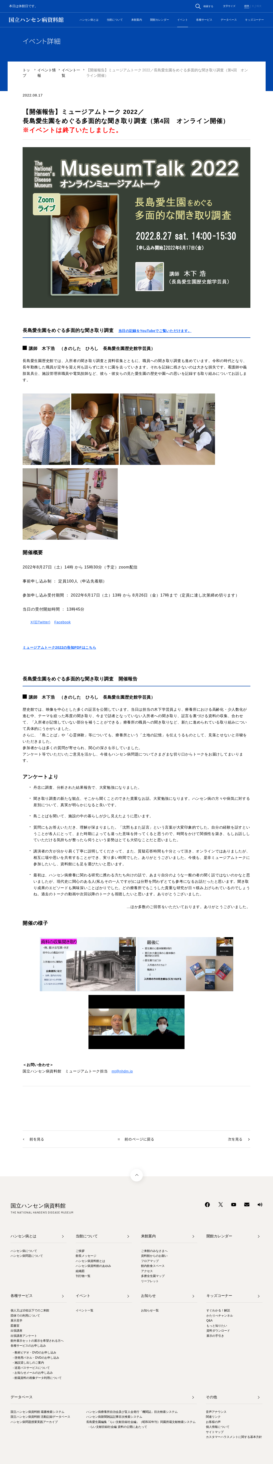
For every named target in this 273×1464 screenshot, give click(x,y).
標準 (246, 6)
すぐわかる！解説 (218, 1311)
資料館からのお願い (154, 1256)
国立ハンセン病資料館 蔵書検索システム (37, 1412)
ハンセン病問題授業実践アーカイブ (34, 1422)
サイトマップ (215, 1432)
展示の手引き (215, 1336)
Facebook (64, 622)
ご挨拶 (80, 1251)
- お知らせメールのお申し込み (33, 1373)
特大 (259, 6)
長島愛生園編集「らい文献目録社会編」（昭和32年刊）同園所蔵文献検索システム (141, 1422)
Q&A (209, 1321)
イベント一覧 (71, 73)
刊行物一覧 (83, 1276)
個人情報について (218, 1427)
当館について (115, 19)
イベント (182, 19)
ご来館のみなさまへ (154, 1251)
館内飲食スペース (153, 1266)
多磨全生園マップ (153, 1276)
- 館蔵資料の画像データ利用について (37, 1378)
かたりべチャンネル (219, 1316)
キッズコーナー (254, 19)
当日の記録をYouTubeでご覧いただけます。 (157, 331)
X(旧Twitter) (41, 622)
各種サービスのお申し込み (28, 1346)
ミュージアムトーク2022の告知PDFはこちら (62, 647)
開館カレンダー (159, 19)
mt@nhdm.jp (123, 1071)
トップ (26, 73)
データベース (229, 19)
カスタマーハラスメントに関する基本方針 (234, 1437)
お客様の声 (213, 1422)
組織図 (80, 1271)
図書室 (15, 1326)
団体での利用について (25, 1316)
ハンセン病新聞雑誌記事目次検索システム (114, 1417)
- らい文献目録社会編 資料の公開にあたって (117, 1427)
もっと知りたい (216, 1326)
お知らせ (148, 1296)
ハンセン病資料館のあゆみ (93, 1266)
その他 (211, 1397)
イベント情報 (46, 73)
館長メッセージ (86, 1256)
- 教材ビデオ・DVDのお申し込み (34, 1353)
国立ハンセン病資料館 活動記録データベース (40, 1417)
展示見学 (16, 1321)
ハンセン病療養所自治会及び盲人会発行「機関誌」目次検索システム (132, 1412)
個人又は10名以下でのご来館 (30, 1311)
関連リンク (213, 1417)
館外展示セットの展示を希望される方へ (37, 1341)
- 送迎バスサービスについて (31, 1368)
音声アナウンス (216, 1412)
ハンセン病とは (89, 19)
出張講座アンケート (24, 1336)
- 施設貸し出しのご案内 (28, 1363)
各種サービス (204, 19)
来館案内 (136, 19)
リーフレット (150, 1281)
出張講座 (16, 1331)
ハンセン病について (24, 1251)
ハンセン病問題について (27, 1256)
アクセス (147, 1271)
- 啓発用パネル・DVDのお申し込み (36, 1358)
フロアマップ (150, 1261)
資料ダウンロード (218, 1331)
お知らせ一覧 (150, 1311)
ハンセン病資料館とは (90, 1261)
